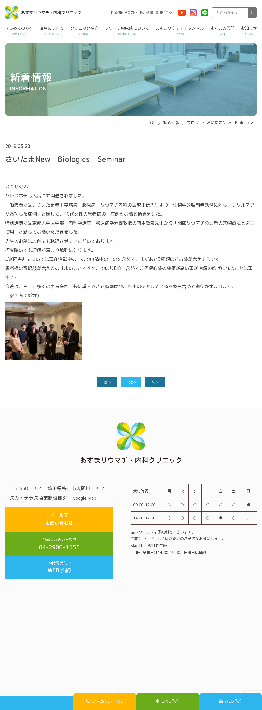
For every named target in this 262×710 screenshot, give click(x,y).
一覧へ (131, 382)
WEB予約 (59, 565)
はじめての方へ (19, 28)
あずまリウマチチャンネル (179, 28)
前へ (106, 382)
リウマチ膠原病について (127, 28)
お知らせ (249, 28)
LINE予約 (167, 700)
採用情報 (146, 12)
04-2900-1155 (59, 540)
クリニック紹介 (84, 28)
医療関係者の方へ (124, 12)
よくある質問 (222, 28)
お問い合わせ (165, 12)
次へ (155, 382)
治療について (52, 28)
